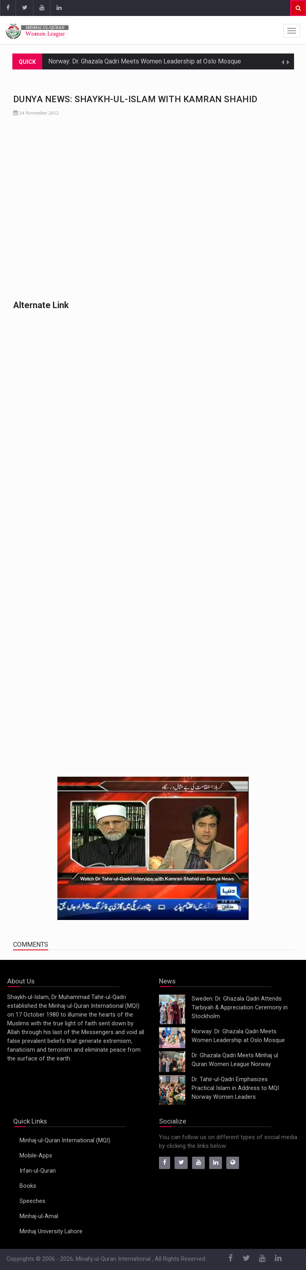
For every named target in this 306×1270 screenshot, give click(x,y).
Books (28, 1186)
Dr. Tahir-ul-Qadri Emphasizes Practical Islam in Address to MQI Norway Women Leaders (235, 1088)
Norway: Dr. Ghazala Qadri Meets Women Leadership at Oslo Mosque (144, 61)
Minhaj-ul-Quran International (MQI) (65, 1140)
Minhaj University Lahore (51, 1231)
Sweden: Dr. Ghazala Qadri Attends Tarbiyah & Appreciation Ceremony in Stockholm (240, 1007)
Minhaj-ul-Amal (39, 1216)
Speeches (32, 1201)
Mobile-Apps (36, 1155)
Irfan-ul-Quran (38, 1170)
